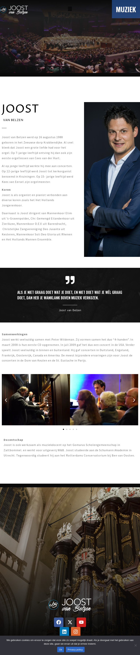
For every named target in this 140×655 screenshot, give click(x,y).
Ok (60, 649)
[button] (70, 9)
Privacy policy (75, 649)
